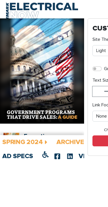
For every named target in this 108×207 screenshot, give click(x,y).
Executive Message (57, 166)
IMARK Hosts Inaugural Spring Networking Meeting (60, 182)
